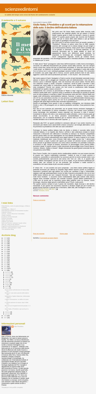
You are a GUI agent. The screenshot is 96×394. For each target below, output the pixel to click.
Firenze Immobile (7, 218)
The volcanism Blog (8, 229)
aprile (7, 286)
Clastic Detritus (6, 215)
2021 (5, 247)
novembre (8, 274)
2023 (5, 243)
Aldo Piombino (18, 326)
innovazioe (42, 190)
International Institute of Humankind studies (15, 210)
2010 (5, 268)
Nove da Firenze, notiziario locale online (14, 223)
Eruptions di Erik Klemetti (9, 217)
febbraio (7, 312)
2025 (5, 240)
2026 (5, 238)
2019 (5, 251)
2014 (5, 261)
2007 (5, 317)
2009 (5, 270)
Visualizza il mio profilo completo (12, 387)
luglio (7, 281)
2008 (5, 315)
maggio (7, 284)
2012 (5, 264)
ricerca (47, 190)
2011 (5, 266)
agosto (7, 279)
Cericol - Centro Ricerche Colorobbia (13, 213)
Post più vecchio (88, 234)
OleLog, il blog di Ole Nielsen (11, 224)
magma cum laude (7, 221)
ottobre (7, 275)
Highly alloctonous (7, 220)
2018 (5, 253)
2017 (5, 255)
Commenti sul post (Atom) (49, 238)
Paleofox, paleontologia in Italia (11, 227)
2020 (5, 249)
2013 (5, 263)
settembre (8, 277)
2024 (5, 242)
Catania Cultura (6, 212)
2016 (5, 257)
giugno (7, 282)
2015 (5, 259)
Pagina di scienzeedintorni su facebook (14, 226)
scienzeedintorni (21, 9)
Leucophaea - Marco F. (9, 209)
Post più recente (38, 234)
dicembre (8, 272)
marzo (7, 288)
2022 (5, 245)
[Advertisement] (51, 216)
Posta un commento (39, 200)
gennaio (7, 314)
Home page (64, 234)
